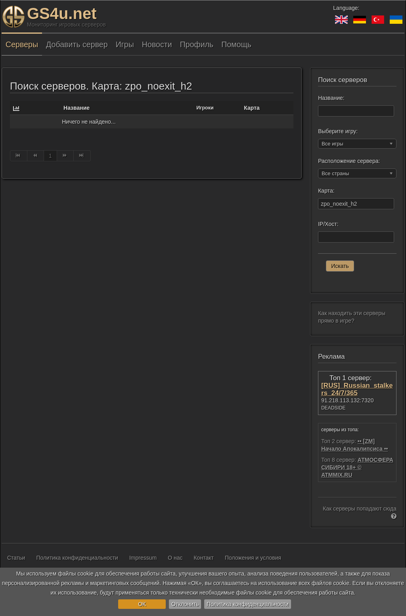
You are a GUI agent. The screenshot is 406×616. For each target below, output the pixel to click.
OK (142, 604)
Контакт (203, 558)
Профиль (197, 44)
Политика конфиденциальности (248, 604)
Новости (157, 44)
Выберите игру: (338, 131)
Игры (125, 44)
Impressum (143, 558)
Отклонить (185, 604)
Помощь (236, 44)
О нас (175, 558)
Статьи (16, 558)
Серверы (22, 44)
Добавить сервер (77, 44)
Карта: (326, 190)
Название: (331, 98)
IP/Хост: (328, 224)
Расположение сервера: (349, 161)
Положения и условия (253, 558)
